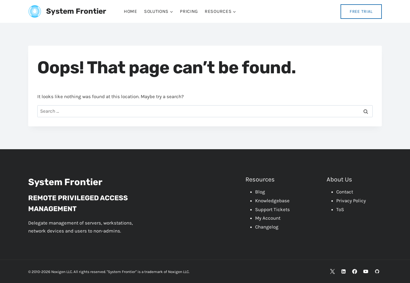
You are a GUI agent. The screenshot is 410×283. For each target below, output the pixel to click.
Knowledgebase (272, 200)
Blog (260, 192)
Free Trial (361, 11)
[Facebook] (355, 271)
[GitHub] (377, 271)
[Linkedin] (343, 271)
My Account (267, 218)
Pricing (189, 11)
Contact (344, 192)
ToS (340, 209)
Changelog (266, 227)
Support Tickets (272, 209)
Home (130, 11)
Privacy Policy (351, 200)
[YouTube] (366, 271)
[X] (332, 271)
